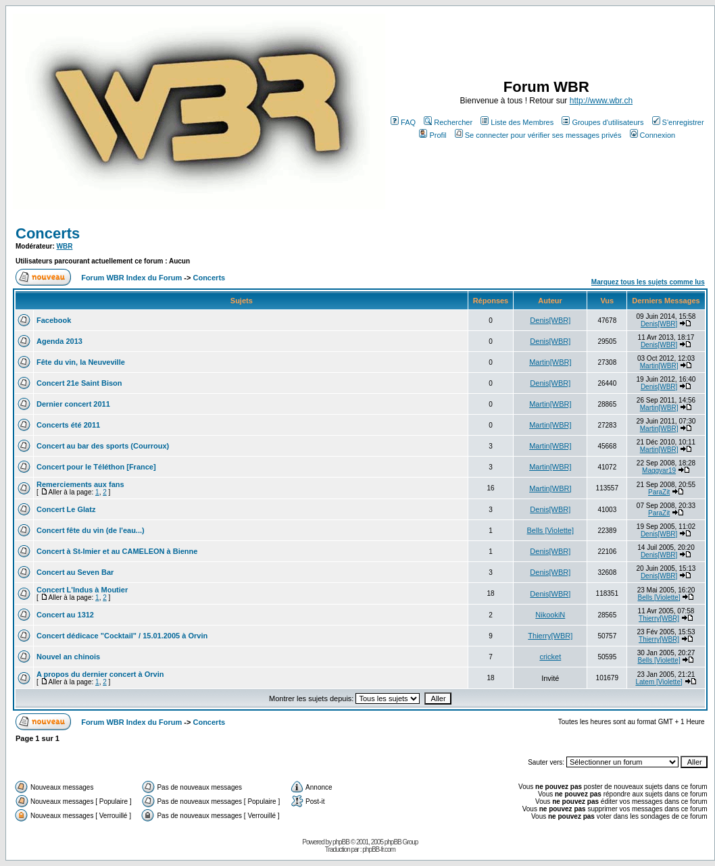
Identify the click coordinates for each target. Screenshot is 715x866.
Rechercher (448, 122)
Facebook (53, 320)
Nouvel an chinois (68, 657)
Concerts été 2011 (68, 425)
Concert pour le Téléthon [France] (96, 467)
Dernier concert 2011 (73, 404)
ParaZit (659, 492)
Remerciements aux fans (80, 484)
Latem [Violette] (658, 682)
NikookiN (550, 615)
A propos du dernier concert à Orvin (100, 674)
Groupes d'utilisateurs (602, 122)
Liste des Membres (516, 122)
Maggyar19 (659, 470)
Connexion (653, 135)
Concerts (48, 233)
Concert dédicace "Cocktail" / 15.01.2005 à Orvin (121, 636)
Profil (432, 135)
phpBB (340, 842)
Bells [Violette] (550, 530)
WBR (65, 246)
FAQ (403, 122)
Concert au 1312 (65, 615)
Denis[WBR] (550, 320)
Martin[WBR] (550, 362)
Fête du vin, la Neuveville (80, 362)
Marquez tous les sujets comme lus (648, 282)
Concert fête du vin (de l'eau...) (90, 530)
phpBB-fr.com (378, 849)
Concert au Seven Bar (75, 572)
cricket (550, 657)
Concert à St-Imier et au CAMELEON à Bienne (116, 551)
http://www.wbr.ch (601, 100)
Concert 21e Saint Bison (79, 383)
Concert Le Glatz (65, 509)
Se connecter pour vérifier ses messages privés (538, 135)
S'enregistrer (678, 122)
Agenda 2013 (59, 341)
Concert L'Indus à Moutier (82, 590)
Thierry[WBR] (659, 618)
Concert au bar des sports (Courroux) (102, 446)
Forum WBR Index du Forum (131, 278)
